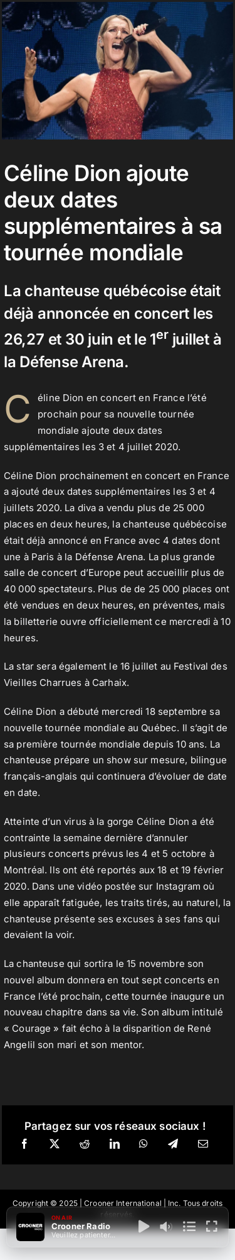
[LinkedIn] (114, 1144)
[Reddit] (84, 1144)
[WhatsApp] (143, 1144)
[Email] (203, 1144)
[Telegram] (173, 1144)
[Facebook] (24, 1144)
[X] (54, 1144)
